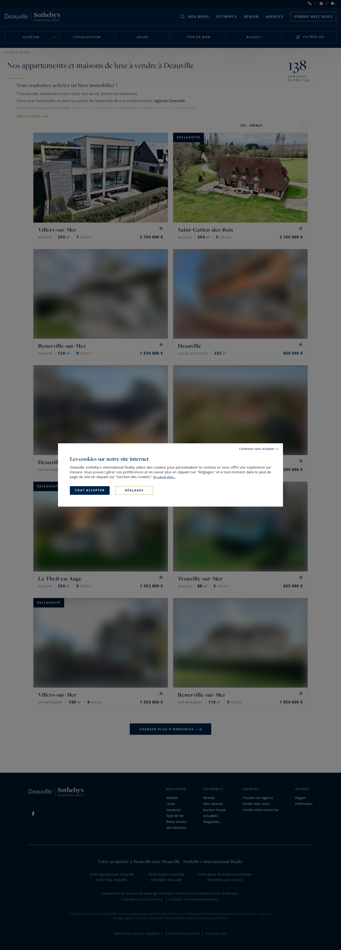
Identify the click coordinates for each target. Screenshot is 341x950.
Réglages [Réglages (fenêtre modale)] (134, 490)
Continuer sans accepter (256, 449)
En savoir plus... (164, 477)
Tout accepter (90, 490)
